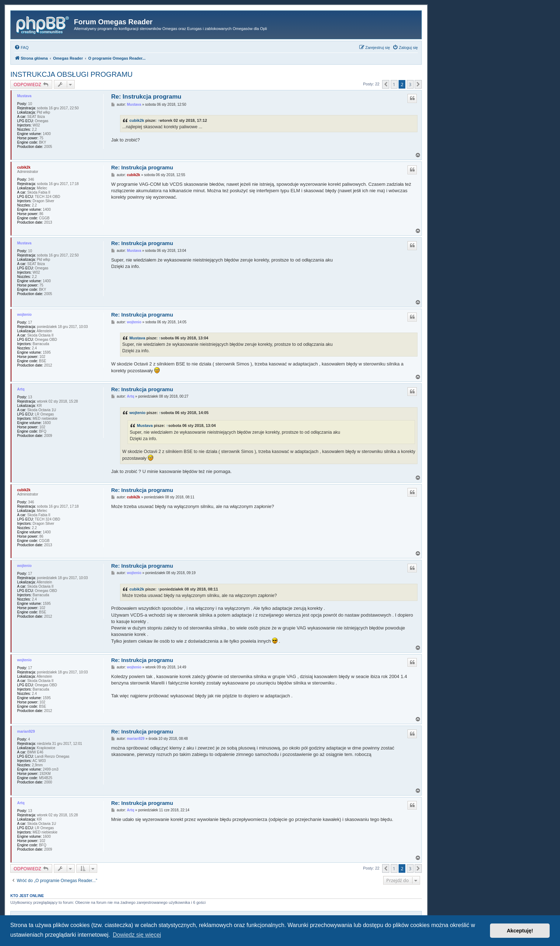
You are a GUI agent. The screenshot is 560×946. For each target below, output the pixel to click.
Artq (21, 389)
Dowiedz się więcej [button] (137, 935)
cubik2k (136, 120)
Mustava (24, 96)
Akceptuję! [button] (520, 930)
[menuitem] (21, 47)
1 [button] (394, 84)
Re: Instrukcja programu (146, 96)
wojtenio (24, 315)
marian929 (26, 731)
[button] (385, 84)
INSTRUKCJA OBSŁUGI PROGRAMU (71, 74)
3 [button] (410, 84)
